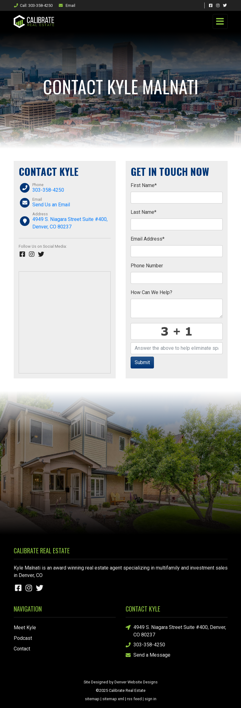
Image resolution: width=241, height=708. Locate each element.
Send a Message (148, 655)
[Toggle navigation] (220, 21)
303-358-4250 (48, 190)
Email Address (148, 239)
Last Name (143, 212)
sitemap (92, 698)
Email (66, 5)
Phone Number (147, 266)
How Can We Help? (151, 292)
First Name (144, 185)
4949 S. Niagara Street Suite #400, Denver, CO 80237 (176, 631)
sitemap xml (113, 698)
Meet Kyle (25, 628)
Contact (22, 649)
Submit (142, 362)
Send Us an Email (51, 205)
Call (33, 5)
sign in (150, 698)
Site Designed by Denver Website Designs (121, 682)
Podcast (23, 638)
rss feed (134, 698)
